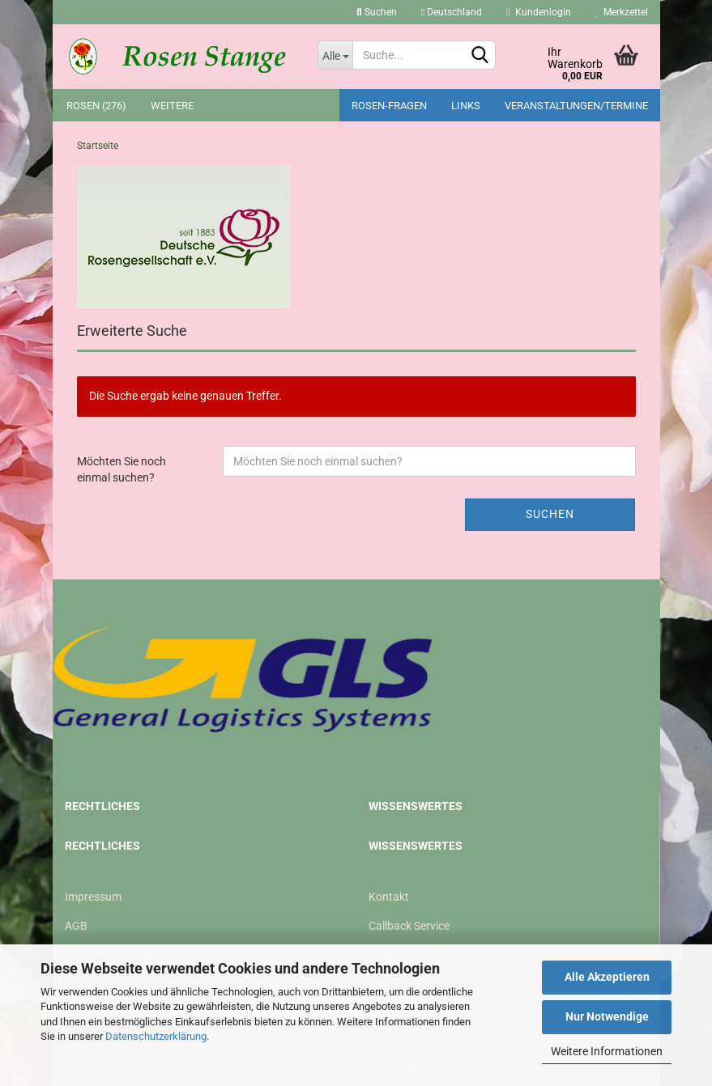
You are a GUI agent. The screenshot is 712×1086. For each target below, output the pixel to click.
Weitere (172, 106)
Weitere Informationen (607, 1051)
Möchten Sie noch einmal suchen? (121, 469)
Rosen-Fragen (389, 106)
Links (465, 106)
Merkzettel (621, 12)
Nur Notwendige (607, 1016)
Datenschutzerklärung (156, 1036)
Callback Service (409, 925)
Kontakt (389, 896)
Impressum (93, 896)
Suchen (376, 12)
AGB (76, 925)
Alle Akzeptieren (607, 976)
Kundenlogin (538, 12)
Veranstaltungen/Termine (576, 106)
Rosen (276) (96, 106)
